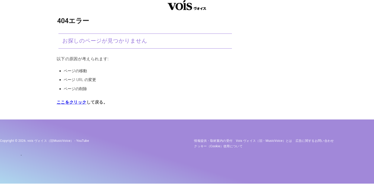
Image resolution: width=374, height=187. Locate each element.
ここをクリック (71, 102)
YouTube (82, 141)
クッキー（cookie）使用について (218, 146)
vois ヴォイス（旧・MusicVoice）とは (264, 141)
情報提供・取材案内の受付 (213, 141)
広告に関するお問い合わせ (315, 141)
